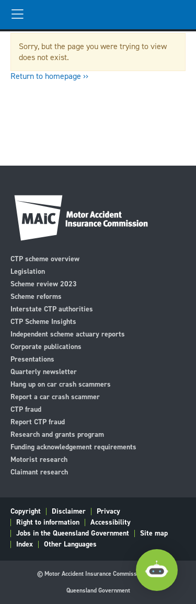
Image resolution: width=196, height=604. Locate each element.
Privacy (108, 511)
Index (24, 544)
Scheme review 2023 (43, 283)
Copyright (25, 511)
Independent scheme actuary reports (67, 333)
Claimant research (39, 471)
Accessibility (110, 522)
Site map (154, 533)
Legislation (27, 270)
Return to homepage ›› (49, 76)
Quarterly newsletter (43, 371)
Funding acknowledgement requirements (73, 446)
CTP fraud (25, 408)
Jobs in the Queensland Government (72, 533)
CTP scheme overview (44, 258)
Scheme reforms (36, 296)
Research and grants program (57, 433)
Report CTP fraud (37, 421)
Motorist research (38, 459)
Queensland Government (98, 590)
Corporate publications (46, 346)
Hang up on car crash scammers (60, 383)
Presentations (32, 358)
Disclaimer (69, 511)
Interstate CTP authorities (51, 308)
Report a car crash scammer (55, 396)
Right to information (47, 522)
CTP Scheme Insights (43, 321)
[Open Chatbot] (157, 570)
